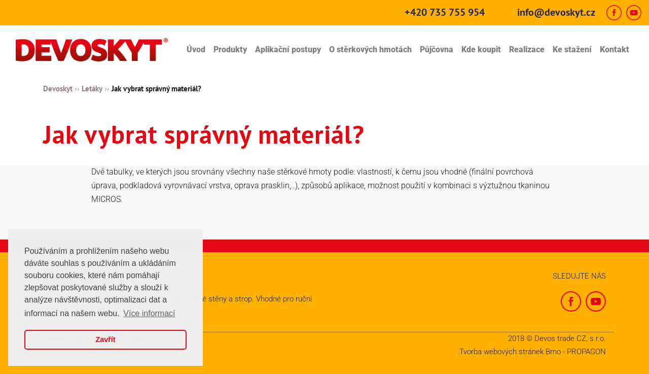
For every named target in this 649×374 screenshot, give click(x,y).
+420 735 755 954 (445, 12)
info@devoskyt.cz (556, 12)
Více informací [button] (149, 313)
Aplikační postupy (288, 49)
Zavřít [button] (105, 339)
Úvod (196, 49)
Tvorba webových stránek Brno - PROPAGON (532, 351)
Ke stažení (572, 49)
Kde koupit (481, 49)
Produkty (230, 49)
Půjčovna (436, 49)
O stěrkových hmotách (370, 49)
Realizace (527, 49)
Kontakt (614, 49)
